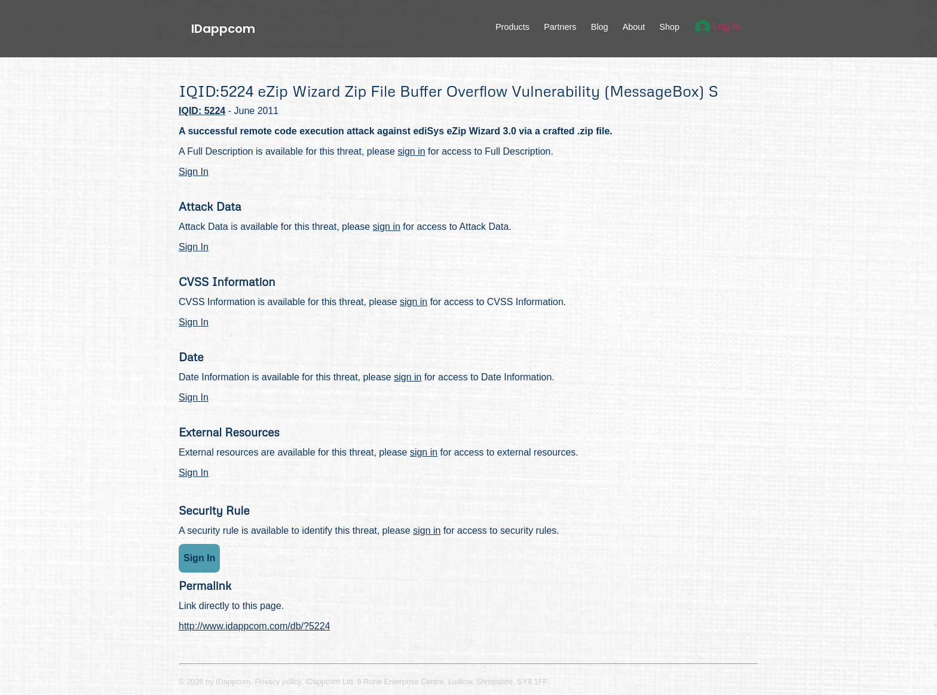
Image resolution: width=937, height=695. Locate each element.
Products (512, 27)
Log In (718, 26)
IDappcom (223, 28)
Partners (560, 27)
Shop (669, 27)
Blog (599, 27)
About (634, 27)
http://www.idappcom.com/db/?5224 (254, 626)
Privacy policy (278, 681)
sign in (411, 151)
